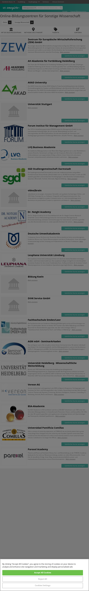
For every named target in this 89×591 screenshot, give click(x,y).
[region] (44, 575)
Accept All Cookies (42, 572)
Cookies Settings (42, 585)
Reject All (42, 579)
